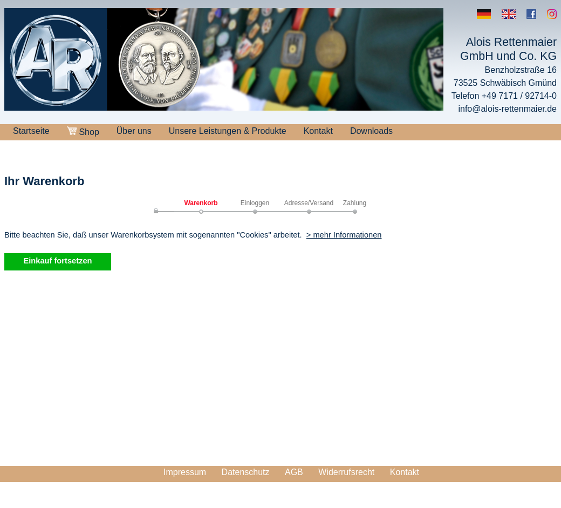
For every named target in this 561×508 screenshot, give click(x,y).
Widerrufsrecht (346, 472)
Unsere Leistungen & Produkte (227, 131)
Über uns (134, 131)
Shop (83, 131)
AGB (294, 472)
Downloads (371, 131)
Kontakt (318, 131)
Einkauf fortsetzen (57, 260)
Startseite (31, 131)
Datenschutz (246, 472)
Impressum (184, 472)
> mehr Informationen (344, 235)
